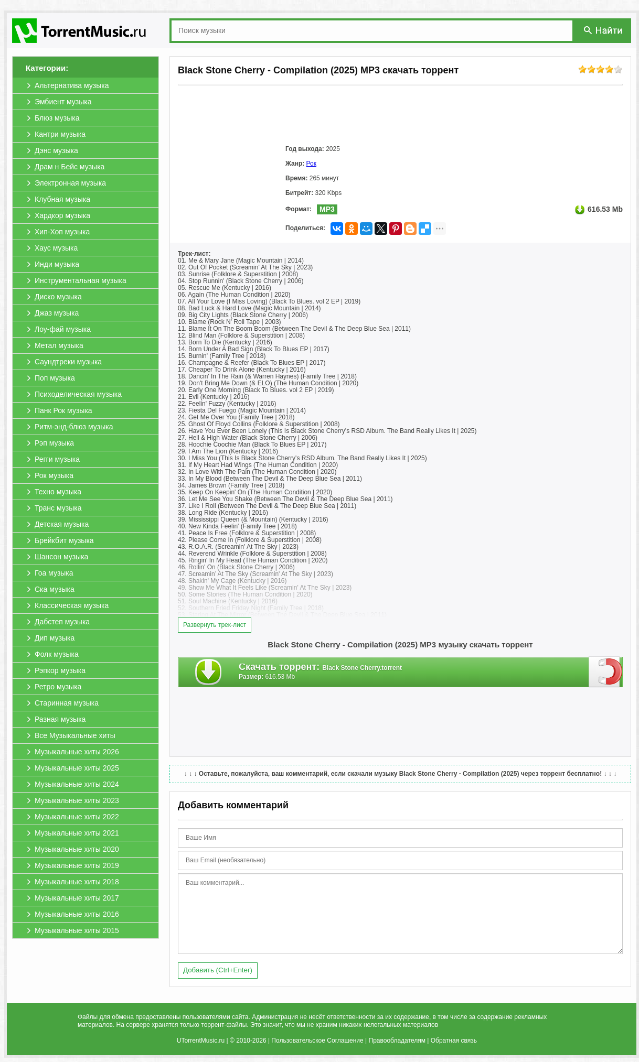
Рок (311, 163)
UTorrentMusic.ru (201, 1040)
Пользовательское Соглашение (317, 1040)
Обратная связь (454, 1040)
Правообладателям (397, 1040)
